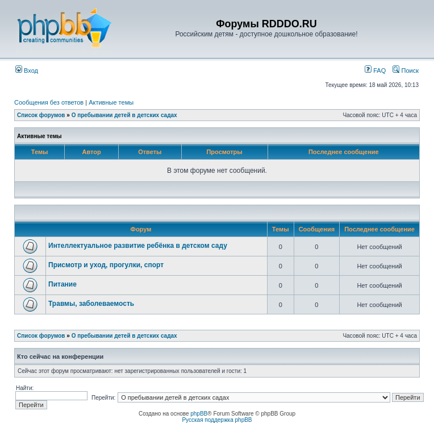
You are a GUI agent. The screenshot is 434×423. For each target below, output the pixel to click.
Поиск (406, 70)
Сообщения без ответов (49, 102)
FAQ (375, 70)
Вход (26, 70)
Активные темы (111, 102)
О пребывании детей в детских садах (124, 115)
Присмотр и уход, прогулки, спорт (106, 265)
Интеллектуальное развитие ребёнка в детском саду (137, 246)
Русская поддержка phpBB (217, 420)
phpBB (198, 413)
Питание (62, 284)
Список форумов (41, 115)
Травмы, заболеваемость (91, 304)
